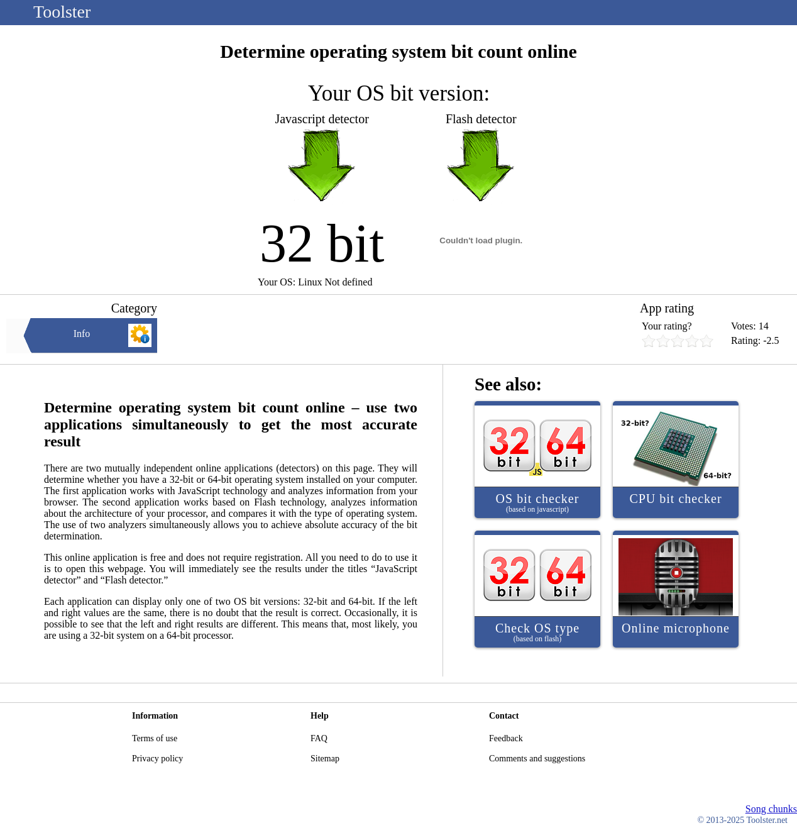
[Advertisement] (398, 329)
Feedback (506, 738)
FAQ (319, 738)
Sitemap (325, 758)
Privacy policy (157, 758)
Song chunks (771, 808)
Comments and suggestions (537, 758)
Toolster (62, 11)
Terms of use (154, 738)
